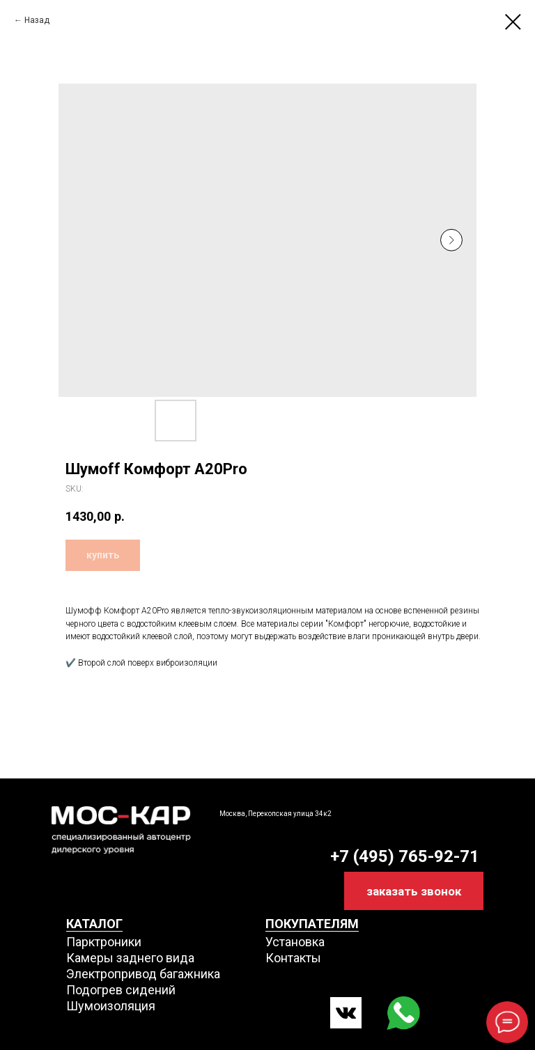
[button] (413, 891)
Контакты (293, 957)
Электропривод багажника (143, 973)
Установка (295, 941)
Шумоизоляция (110, 1005)
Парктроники (103, 941)
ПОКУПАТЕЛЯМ (312, 923)
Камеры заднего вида (130, 957)
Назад (36, 20)
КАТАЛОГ (94, 923)
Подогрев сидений (121, 989)
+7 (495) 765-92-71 (404, 856)
